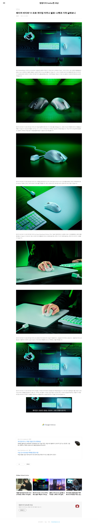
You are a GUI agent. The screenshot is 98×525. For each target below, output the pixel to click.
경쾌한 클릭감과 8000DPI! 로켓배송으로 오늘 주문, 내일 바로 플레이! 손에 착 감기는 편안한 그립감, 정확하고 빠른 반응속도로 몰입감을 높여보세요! (44, 444)
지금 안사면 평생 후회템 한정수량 (28, 452)
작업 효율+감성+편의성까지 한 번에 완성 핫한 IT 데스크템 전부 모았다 (37, 454)
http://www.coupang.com (23, 439)
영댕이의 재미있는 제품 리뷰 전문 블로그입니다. (30, 507)
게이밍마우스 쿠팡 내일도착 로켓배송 (29, 441)
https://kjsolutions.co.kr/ (23, 450)
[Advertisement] (49, 424)
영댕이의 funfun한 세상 (48, 3)
